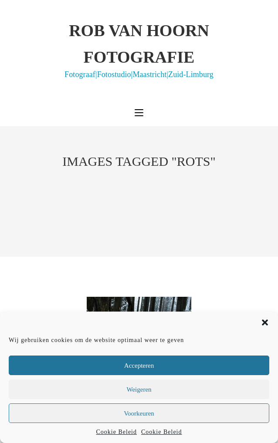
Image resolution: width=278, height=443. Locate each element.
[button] (265, 322)
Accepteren (139, 365)
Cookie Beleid (116, 432)
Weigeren (138, 389)
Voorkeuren (139, 413)
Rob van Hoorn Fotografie (139, 49)
